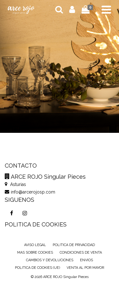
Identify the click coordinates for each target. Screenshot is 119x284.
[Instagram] (25, 213)
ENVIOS (86, 260)
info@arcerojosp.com (30, 191)
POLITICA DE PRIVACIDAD (74, 245)
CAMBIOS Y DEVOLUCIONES (49, 260)
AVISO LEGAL (35, 245)
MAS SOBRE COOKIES (35, 252)
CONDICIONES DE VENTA (81, 252)
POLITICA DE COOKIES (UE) (37, 268)
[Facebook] (11, 213)
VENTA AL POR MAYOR (85, 268)
